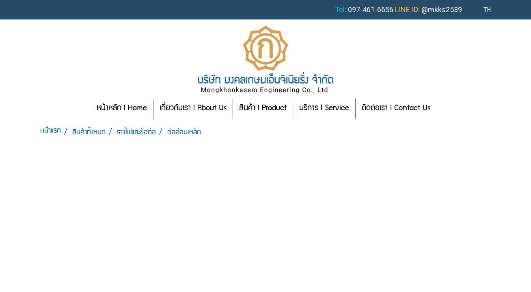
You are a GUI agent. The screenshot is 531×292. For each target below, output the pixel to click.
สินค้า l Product (263, 108)
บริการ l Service (324, 108)
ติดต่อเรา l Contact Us (396, 108)
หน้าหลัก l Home (122, 108)
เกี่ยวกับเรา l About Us (193, 108)
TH (483, 9)
